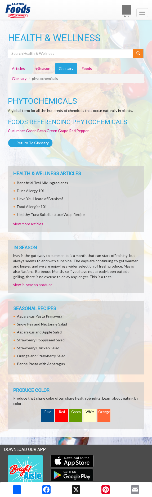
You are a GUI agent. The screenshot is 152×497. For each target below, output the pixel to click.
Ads (126, 11)
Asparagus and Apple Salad (39, 332)
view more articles (28, 224)
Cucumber (16, 130)
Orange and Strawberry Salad (41, 356)
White (90, 412)
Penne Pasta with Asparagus (41, 364)
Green (76, 412)
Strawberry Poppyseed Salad (41, 340)
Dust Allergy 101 (31, 190)
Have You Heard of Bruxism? (40, 198)
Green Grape (57, 130)
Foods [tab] (87, 68)
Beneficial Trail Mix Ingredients (42, 182)
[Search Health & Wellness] (71, 53)
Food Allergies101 (32, 206)
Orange (104, 412)
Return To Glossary (30, 143)
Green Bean (36, 130)
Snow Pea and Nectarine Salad (42, 324)
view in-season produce (32, 284)
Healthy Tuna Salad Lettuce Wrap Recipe (51, 214)
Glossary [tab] (66, 68)
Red (62, 412)
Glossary (19, 78)
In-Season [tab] (41, 68)
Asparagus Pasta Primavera (39, 316)
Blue (47, 412)
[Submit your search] (138, 53)
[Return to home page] (76, 10)
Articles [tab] (18, 68)
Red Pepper (79, 130)
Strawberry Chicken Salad (38, 348)
